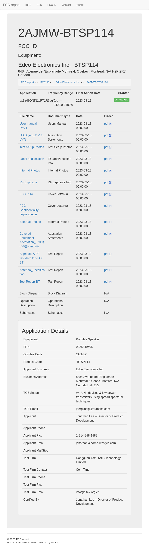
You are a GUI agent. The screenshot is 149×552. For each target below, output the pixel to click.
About (80, 4)
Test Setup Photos (32, 147)
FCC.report (11, 5)
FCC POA (26, 194)
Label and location (32, 158)
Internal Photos (30, 170)
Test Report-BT (30, 281)
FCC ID (52, 4)
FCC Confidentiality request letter (29, 210)
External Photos (30, 221)
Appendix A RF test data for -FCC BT (32, 258)
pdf (108, 123)
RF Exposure (28, 182)
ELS (39, 4)
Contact (66, 4)
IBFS (28, 4)
